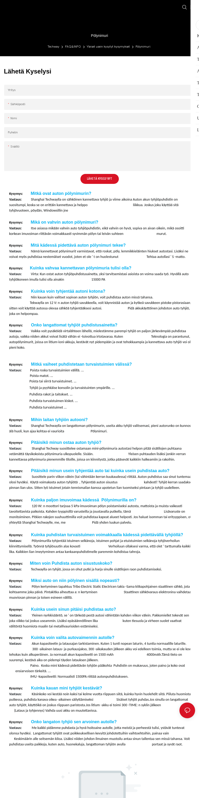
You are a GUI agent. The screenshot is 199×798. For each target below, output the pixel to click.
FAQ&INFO (73, 46)
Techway (53, 46)
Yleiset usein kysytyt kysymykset (108, 46)
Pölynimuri (143, 46)
